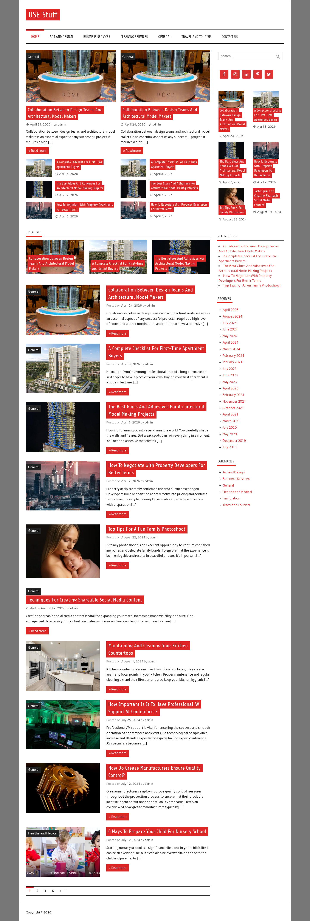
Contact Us (230, 37)
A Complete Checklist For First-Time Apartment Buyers (267, 115)
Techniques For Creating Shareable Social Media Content (85, 600)
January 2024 (232, 362)
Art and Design (61, 37)
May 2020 (230, 434)
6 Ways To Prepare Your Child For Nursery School (157, 831)
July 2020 (230, 427)
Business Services (96, 37)
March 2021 (231, 421)
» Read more (37, 151)
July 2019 (230, 447)
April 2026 (230, 310)
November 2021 (234, 401)
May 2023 (230, 382)
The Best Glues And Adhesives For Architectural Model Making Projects (180, 263)
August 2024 (232, 316)
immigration (231, 498)
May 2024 (230, 336)
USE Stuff (42, 14)
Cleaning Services (134, 37)
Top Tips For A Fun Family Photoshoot (146, 529)
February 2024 (233, 356)
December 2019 (234, 441)
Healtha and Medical (42, 833)
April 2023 (230, 388)
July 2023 (230, 369)
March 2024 (231, 349)
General (164, 37)
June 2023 (230, 375)
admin (62, 124)
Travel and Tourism (196, 37)
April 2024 (230, 342)
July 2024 (230, 323)
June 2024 (230, 329)
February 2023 (233, 395)
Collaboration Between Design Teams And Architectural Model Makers (51, 263)
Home (35, 37)
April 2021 (230, 414)
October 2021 (233, 408)
